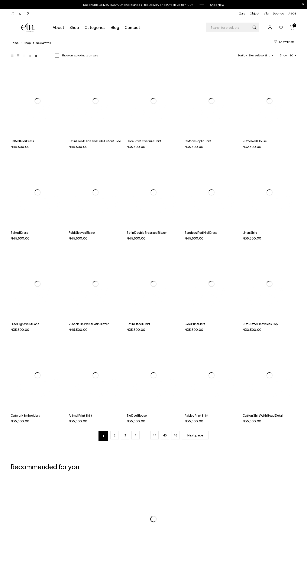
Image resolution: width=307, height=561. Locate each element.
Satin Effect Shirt (138, 323)
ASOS (292, 12)
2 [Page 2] (109, 435)
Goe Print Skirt (195, 323)
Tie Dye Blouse (137, 415)
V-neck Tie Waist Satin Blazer (89, 323)
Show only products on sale (79, 54)
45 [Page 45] (166, 435)
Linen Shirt (250, 232)
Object (254, 12)
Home (15, 42)
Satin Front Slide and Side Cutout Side (95, 140)
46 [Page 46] (177, 435)
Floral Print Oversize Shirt (144, 140)
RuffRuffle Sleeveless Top (260, 323)
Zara (242, 12)
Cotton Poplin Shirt (198, 140)
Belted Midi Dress (22, 140)
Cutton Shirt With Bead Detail (263, 415)
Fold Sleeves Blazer (82, 232)
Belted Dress (19, 232)
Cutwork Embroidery (25, 415)
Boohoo (278, 12)
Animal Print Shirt (80, 415)
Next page (199, 435)
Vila (266, 12)
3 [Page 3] (121, 435)
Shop (27, 42)
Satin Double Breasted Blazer (147, 232)
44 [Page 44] (154, 435)
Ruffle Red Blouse (255, 140)
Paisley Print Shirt (196, 415)
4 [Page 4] (133, 435)
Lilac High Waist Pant (25, 323)
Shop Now (217, 4)
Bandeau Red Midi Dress (201, 232)
